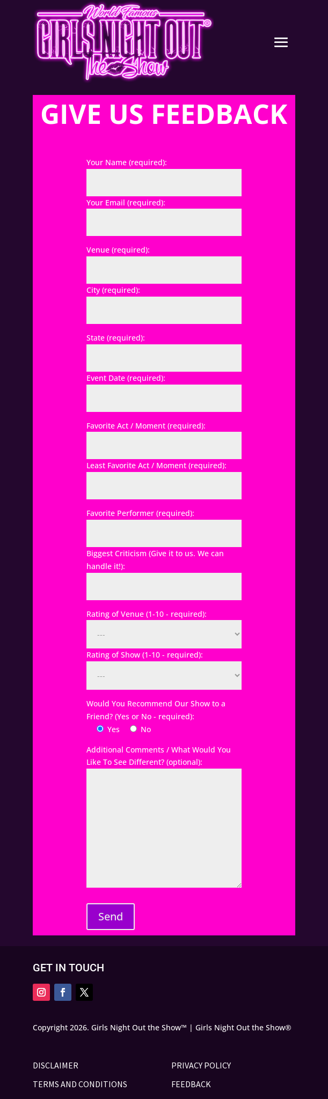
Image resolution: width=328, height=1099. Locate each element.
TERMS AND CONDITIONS (80, 1084)
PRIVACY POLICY (201, 1065)
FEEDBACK (191, 1084)
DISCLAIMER (55, 1065)
